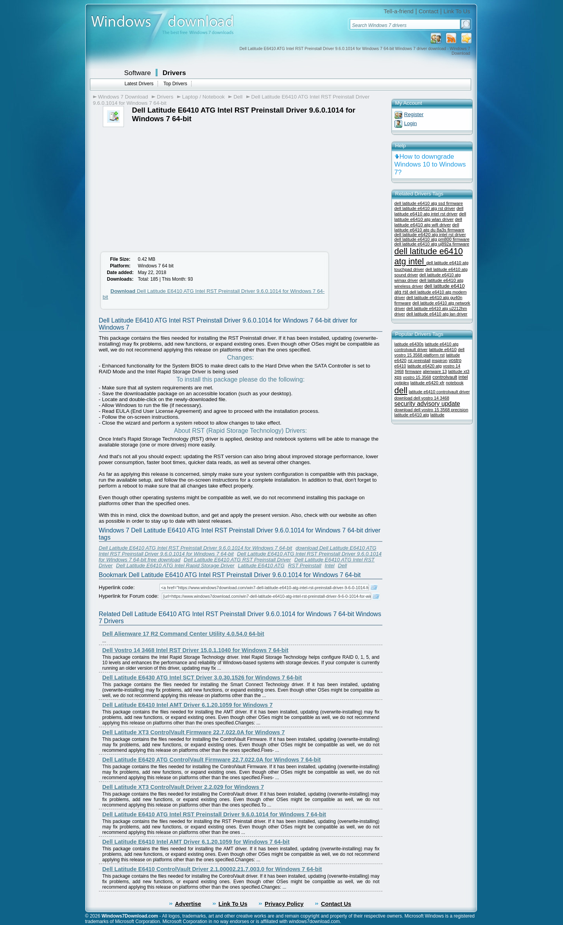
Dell (237, 97)
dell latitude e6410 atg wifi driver (428, 222)
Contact (429, 11)
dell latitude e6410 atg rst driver (424, 208)
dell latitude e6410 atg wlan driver (430, 216)
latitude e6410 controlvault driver (439, 391)
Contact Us (336, 904)
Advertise (188, 904)
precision (459, 409)
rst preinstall (419, 360)
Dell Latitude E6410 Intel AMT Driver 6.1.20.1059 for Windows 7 (187, 705)
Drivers (174, 73)
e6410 (400, 366)
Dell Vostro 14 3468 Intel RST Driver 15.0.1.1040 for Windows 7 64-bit (195, 650)
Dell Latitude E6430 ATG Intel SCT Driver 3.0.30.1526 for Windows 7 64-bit (202, 677)
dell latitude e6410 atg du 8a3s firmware (429, 227)
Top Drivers (175, 83)
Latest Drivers (139, 83)
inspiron (439, 360)
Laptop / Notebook (203, 97)
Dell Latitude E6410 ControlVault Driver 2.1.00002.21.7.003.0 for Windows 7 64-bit (212, 869)
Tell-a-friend (399, 11)
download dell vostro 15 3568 (422, 409)
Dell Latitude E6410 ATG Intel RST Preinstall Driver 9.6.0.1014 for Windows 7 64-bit (195, 548)
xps (398, 377)
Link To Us (456, 11)
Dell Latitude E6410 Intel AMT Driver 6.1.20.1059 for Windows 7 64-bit (196, 842)
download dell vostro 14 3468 (421, 398)
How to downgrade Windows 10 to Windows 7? (430, 164)
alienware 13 (435, 371)
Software (137, 73)
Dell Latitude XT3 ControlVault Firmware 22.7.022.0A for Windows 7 (193, 732)
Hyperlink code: (117, 587)
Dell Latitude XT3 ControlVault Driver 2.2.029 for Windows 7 (183, 787)
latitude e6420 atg (424, 366)
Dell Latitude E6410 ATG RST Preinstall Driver (237, 560)
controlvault (444, 377)
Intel (329, 565)
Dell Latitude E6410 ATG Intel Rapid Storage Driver (175, 565)
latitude (437, 414)
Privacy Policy (284, 904)
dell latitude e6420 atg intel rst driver (430, 234)
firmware (413, 371)
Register (414, 114)
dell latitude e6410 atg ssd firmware (428, 203)
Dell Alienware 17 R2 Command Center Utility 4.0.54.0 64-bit (183, 634)
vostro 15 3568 (417, 377)
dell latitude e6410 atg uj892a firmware (432, 244)
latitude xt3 (459, 371)
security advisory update (427, 403)
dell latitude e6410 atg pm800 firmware (432, 239)
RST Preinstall (304, 565)
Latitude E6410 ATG (261, 565)
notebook (454, 382)
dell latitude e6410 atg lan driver (436, 314)
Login (410, 123)
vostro (455, 360)
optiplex (401, 382)
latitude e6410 (443, 349)
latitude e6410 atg (411, 414)
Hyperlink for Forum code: (129, 596)
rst (442, 355)
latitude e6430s (409, 344)
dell (401, 390)
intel (463, 377)
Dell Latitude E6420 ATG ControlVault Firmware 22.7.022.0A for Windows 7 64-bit (211, 759)
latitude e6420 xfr (427, 382)
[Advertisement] (162, 185)
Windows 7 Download (123, 97)
